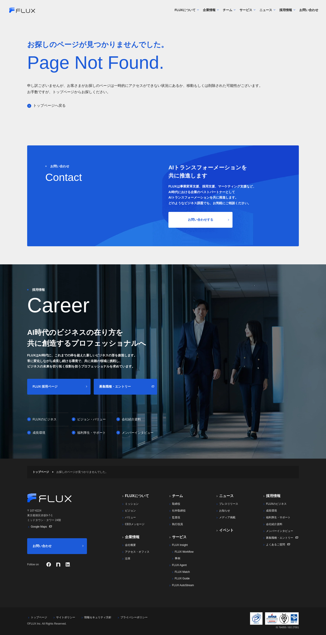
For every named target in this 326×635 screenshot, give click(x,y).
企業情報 (209, 11)
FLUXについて (185, 11)
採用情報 (286, 11)
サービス (246, 11)
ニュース (266, 11)
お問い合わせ (307, 11)
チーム (227, 11)
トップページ (41, 472)
